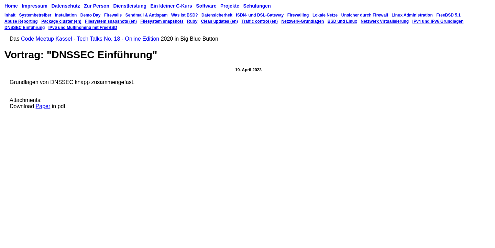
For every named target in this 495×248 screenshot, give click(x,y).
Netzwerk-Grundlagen (302, 21)
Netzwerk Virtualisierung (385, 21)
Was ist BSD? (184, 15)
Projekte (229, 6)
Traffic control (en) (260, 21)
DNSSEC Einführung (24, 27)
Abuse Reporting (21, 21)
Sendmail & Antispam (146, 15)
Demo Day (90, 15)
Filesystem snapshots (161, 21)
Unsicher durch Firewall (364, 15)
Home (11, 6)
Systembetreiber (35, 15)
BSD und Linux (342, 21)
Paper (43, 106)
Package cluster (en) (61, 21)
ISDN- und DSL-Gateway (260, 15)
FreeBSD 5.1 (448, 15)
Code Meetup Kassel (46, 39)
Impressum (34, 6)
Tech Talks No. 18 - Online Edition (118, 39)
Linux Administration (412, 15)
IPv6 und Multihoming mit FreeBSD (82, 27)
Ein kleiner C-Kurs (171, 6)
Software (206, 6)
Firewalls (113, 15)
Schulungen (257, 6)
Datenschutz (66, 6)
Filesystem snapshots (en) (111, 21)
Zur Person (96, 6)
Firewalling (298, 15)
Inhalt (9, 15)
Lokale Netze (325, 15)
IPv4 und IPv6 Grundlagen (438, 21)
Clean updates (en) (219, 21)
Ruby (192, 21)
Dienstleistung (129, 6)
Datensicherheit (216, 15)
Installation (66, 15)
